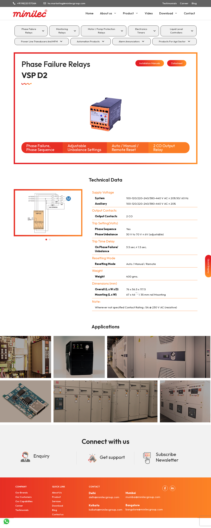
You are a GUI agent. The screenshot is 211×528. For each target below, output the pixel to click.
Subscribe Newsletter (167, 457)
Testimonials (169, 3)
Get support (112, 457)
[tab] (31, 31)
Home (89, 13)
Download (170, 13)
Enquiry (41, 456)
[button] (46, 239)
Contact (189, 13)
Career (184, 3)
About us (110, 13)
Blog (194, 3)
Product (132, 13)
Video (149, 13)
